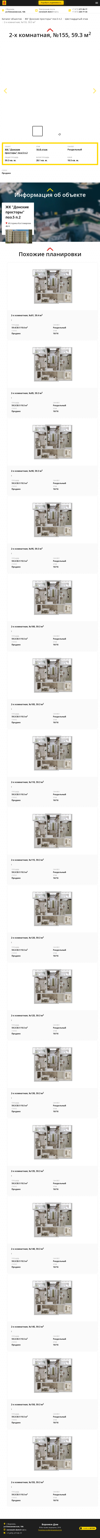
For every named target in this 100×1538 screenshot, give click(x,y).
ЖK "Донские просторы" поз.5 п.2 (43, 18)
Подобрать (51, 3)
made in (89, 1528)
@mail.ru (49, 12)
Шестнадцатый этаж (76, 18)
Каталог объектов (12, 18)
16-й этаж (41, 149)
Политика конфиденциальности (50, 1530)
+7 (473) (79, 9)
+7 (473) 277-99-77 (14, 1533)
